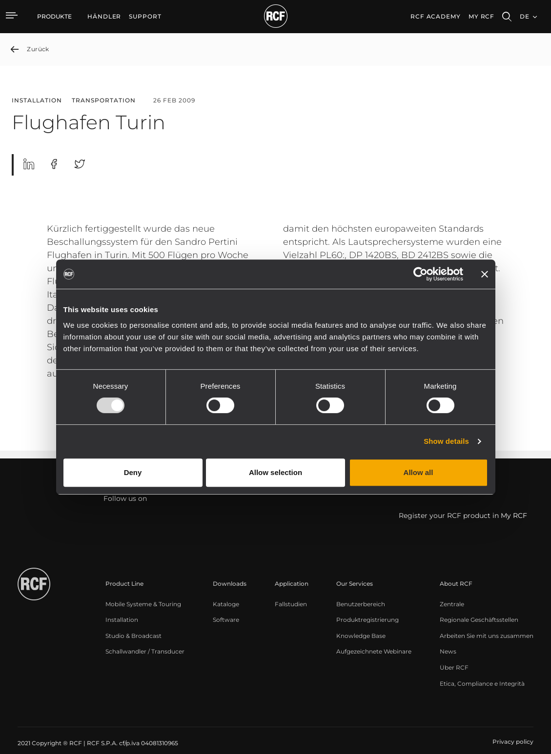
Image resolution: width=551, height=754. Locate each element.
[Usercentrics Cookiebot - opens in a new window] (420, 274)
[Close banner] (484, 274)
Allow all (418, 472)
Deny (133, 472)
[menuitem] (104, 16)
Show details (446, 441)
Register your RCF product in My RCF (463, 516)
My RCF (481, 16)
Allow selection (275, 472)
